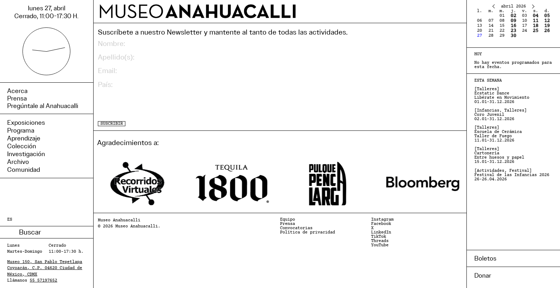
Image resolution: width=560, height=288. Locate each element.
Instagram (382, 219)
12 (547, 21)
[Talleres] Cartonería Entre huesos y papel (499, 155)
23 (513, 31)
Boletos (485, 258)
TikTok (378, 237)
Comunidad (23, 170)
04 (536, 16)
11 (536, 21)
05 (547, 16)
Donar (482, 275)
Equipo (287, 219)
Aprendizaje (23, 138)
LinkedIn (381, 232)
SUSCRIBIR (111, 124)
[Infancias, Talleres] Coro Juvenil (500, 114)
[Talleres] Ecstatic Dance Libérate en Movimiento (501, 95)
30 (513, 36)
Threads (380, 241)
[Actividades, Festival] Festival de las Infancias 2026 (511, 175)
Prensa (287, 224)
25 (536, 31)
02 (513, 16)
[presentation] (152, 105)
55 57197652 (43, 280)
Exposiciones (26, 123)
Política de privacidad (307, 232)
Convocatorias (296, 228)
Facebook (381, 224)
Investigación (26, 154)
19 (547, 26)
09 (513, 21)
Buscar (13, 232)
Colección (21, 146)
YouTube (380, 245)
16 (513, 26)
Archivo (18, 162)
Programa (20, 130)
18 (536, 26)
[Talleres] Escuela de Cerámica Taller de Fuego (498, 134)
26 (547, 31)
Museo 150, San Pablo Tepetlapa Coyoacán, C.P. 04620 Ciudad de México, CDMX (44, 268)
